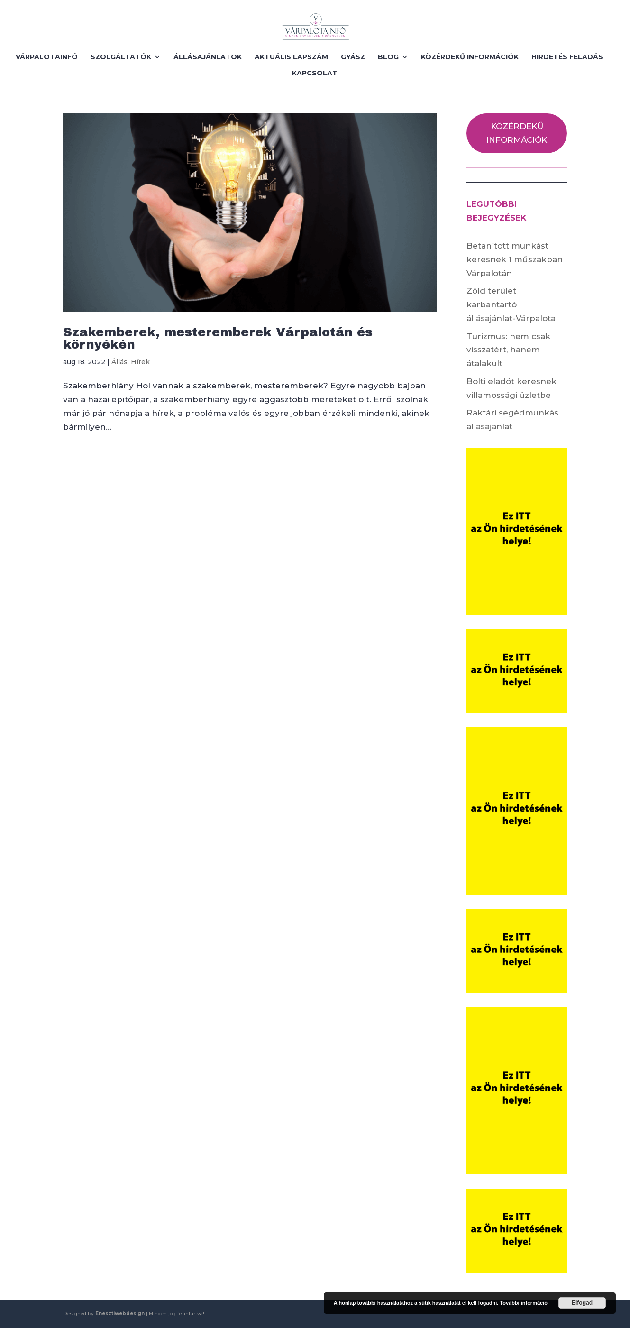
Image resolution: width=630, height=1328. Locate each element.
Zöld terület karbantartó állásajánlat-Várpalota (511, 304)
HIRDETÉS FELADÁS (567, 57)
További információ (524, 1303)
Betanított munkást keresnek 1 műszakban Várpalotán (514, 259)
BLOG (388, 57)
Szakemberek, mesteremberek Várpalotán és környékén (218, 338)
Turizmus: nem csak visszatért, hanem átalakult (508, 350)
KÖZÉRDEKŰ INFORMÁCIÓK (470, 57)
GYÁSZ (353, 57)
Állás (119, 362)
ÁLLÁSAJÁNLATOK (207, 57)
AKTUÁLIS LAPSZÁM (291, 57)
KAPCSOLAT (315, 73)
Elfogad (582, 1303)
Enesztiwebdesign (120, 1313)
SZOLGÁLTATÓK (121, 57)
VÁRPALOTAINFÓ (47, 57)
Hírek (140, 362)
